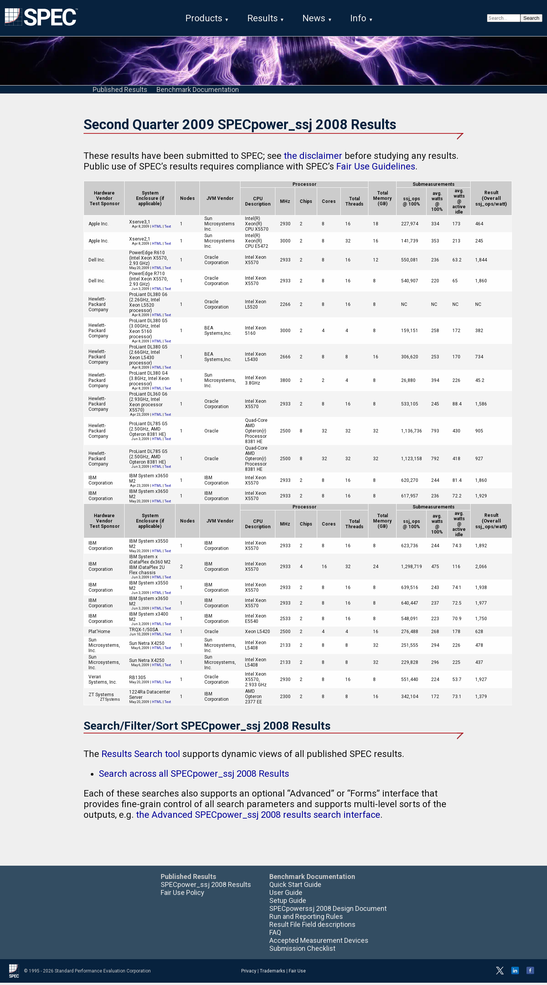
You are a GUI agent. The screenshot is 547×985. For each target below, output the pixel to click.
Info (358, 18)
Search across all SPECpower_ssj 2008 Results (194, 776)
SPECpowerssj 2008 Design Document (328, 911)
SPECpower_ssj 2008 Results (206, 887)
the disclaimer (313, 158)
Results (262, 18)
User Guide (285, 895)
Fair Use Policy (182, 895)
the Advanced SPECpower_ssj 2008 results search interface (258, 817)
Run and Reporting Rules (306, 919)
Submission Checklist (302, 951)
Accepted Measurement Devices (318, 943)
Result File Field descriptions (312, 927)
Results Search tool (140, 756)
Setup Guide (287, 903)
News (313, 18)
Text (167, 229)
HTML (157, 229)
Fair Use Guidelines (375, 168)
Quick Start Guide (295, 887)
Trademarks (272, 973)
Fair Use (297, 973)
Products (203, 18)
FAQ (275, 935)
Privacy (248, 973)
